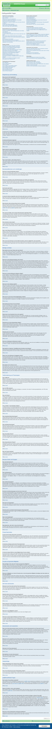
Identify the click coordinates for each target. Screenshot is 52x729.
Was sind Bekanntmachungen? (8, 67)
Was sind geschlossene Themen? (8, 69)
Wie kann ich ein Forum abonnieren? (32, 52)
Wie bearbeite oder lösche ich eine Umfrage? (10, 50)
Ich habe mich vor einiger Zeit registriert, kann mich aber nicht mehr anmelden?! (14, 22)
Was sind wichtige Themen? (7, 68)
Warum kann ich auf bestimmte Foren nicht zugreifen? (11, 51)
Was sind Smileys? (6, 64)
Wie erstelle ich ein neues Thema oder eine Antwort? (11, 45)
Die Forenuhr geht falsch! (7, 32)
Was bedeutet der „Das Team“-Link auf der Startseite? (35, 24)
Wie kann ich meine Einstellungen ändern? (10, 29)
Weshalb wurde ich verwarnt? (7, 53)
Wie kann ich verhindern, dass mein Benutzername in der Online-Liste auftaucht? (13, 31)
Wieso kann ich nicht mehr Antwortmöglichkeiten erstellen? (12, 49)
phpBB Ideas (10, 690)
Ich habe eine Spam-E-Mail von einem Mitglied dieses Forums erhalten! (36, 30)
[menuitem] (10, 8)
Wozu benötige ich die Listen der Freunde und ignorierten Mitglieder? (37, 34)
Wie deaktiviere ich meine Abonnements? (33, 53)
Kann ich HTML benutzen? (7, 63)
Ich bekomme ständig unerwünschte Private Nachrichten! (35, 28)
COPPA (18, 110)
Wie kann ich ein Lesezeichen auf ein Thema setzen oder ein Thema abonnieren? (37, 51)
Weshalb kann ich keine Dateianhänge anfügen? (11, 52)
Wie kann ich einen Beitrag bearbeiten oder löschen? (11, 46)
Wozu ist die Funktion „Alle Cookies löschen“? (10, 26)
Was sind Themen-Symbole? (7, 70)
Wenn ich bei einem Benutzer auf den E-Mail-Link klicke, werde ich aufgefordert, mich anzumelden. (14, 41)
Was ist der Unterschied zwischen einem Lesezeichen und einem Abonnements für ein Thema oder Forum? (37, 49)
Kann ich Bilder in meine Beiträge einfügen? (10, 65)
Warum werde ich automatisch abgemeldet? (10, 25)
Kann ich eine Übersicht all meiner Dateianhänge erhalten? (36, 58)
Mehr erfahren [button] (16, 726)
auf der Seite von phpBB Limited (18, 683)
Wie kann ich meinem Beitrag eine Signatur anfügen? (11, 47)
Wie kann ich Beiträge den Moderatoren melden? (11, 54)
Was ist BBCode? (5, 62)
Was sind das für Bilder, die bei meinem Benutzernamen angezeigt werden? (14, 37)
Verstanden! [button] (44, 726)
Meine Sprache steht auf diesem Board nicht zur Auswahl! (12, 35)
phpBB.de (13, 207)
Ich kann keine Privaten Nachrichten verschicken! (34, 27)
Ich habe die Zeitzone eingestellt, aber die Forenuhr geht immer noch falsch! (14, 34)
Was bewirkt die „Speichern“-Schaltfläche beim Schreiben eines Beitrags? (13, 56)
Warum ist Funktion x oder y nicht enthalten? (33, 62)
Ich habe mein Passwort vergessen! (8, 24)
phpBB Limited (5, 207)
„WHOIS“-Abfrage (40, 697)
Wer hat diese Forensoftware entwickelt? (33, 61)
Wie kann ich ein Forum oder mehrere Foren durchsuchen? (36, 40)
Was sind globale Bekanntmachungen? (9, 66)
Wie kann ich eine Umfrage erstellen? (9, 48)
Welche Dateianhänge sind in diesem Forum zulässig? (35, 57)
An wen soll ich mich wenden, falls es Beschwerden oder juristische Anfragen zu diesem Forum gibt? (37, 64)
